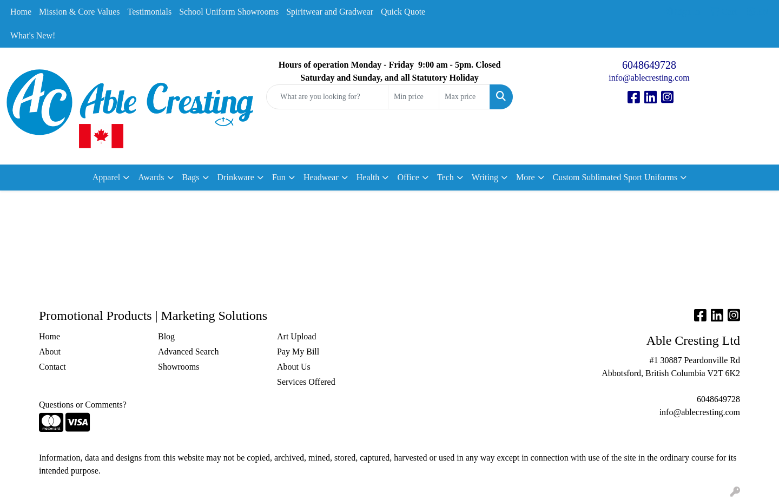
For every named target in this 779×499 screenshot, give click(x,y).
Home (20, 11)
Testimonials (150, 11)
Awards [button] (151, 177)
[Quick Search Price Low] (413, 96)
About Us (294, 366)
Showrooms (178, 366)
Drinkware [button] (235, 177)
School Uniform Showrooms (229, 11)
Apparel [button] (107, 177)
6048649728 (649, 65)
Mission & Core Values (79, 11)
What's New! (32, 35)
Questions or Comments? (83, 404)
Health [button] (368, 177)
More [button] (525, 177)
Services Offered (306, 381)
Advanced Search (188, 351)
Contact (52, 366)
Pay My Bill (298, 351)
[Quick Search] (327, 96)
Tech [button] (445, 177)
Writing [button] (485, 177)
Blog (166, 336)
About (50, 351)
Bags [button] (191, 177)
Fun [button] (279, 177)
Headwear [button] (321, 177)
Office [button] (408, 177)
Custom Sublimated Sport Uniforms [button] (615, 177)
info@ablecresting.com (649, 77)
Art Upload (296, 336)
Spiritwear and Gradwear (329, 11)
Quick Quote (403, 11)
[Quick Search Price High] (464, 96)
